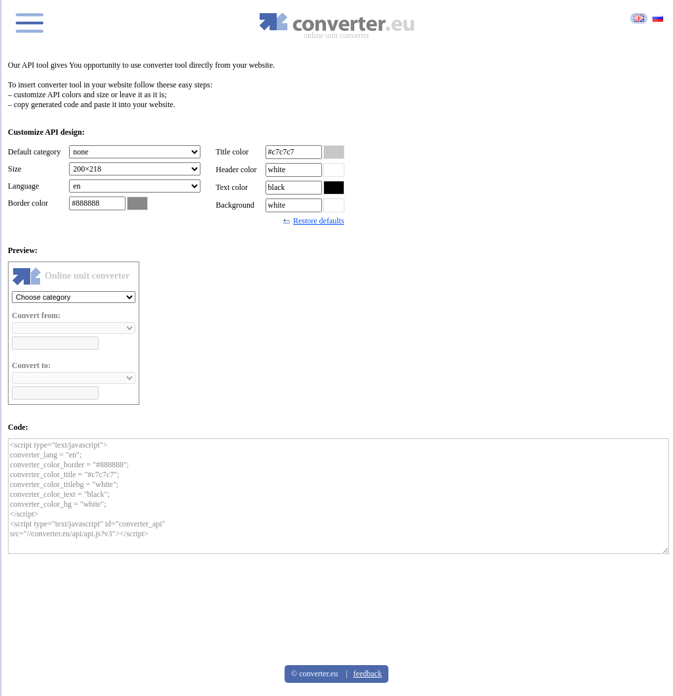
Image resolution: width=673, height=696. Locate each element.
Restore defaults (313, 220)
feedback (368, 673)
